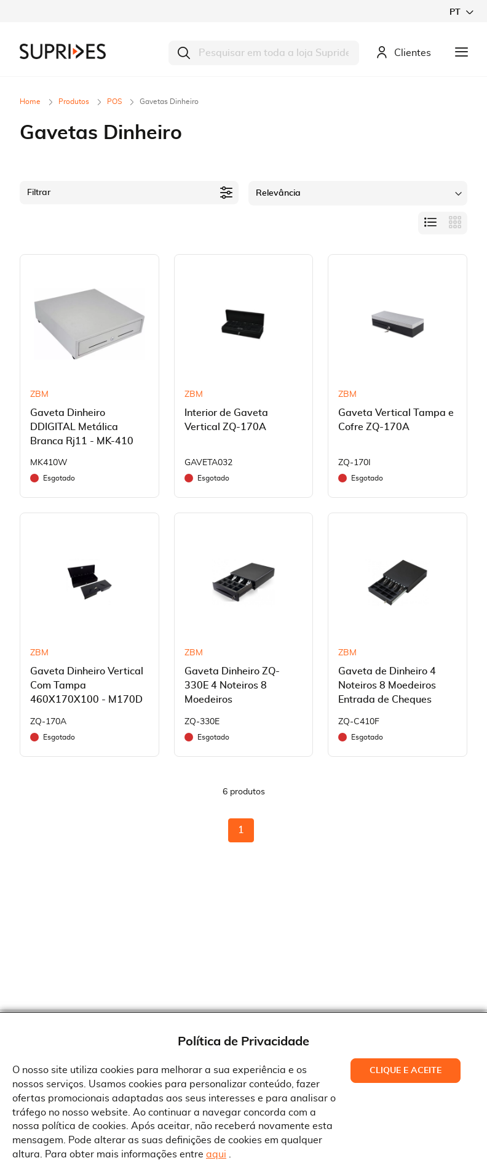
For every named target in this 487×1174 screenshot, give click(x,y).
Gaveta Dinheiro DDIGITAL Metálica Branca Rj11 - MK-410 (81, 427)
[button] (461, 12)
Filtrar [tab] (38, 192)
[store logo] (63, 51)
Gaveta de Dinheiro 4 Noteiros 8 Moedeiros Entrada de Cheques (387, 685)
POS (115, 101)
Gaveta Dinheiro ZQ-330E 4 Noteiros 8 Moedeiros (232, 685)
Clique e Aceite (405, 1070)
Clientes (403, 53)
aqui (216, 1154)
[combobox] (263, 53)
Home (31, 101)
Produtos (74, 101)
